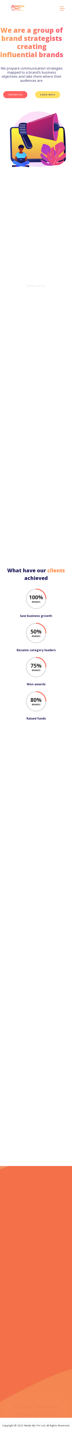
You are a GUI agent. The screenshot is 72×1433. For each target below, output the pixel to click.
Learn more (37, 94)
